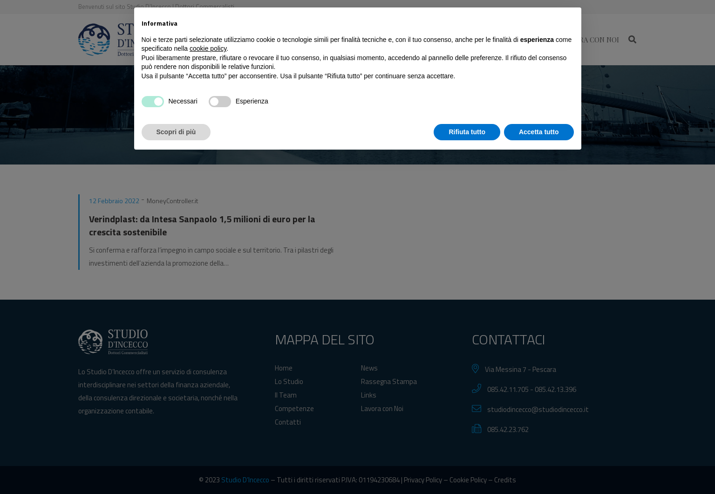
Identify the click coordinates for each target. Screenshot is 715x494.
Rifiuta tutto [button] (467, 468)
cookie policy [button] (208, 385)
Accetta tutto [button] (539, 468)
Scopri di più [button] (176, 468)
